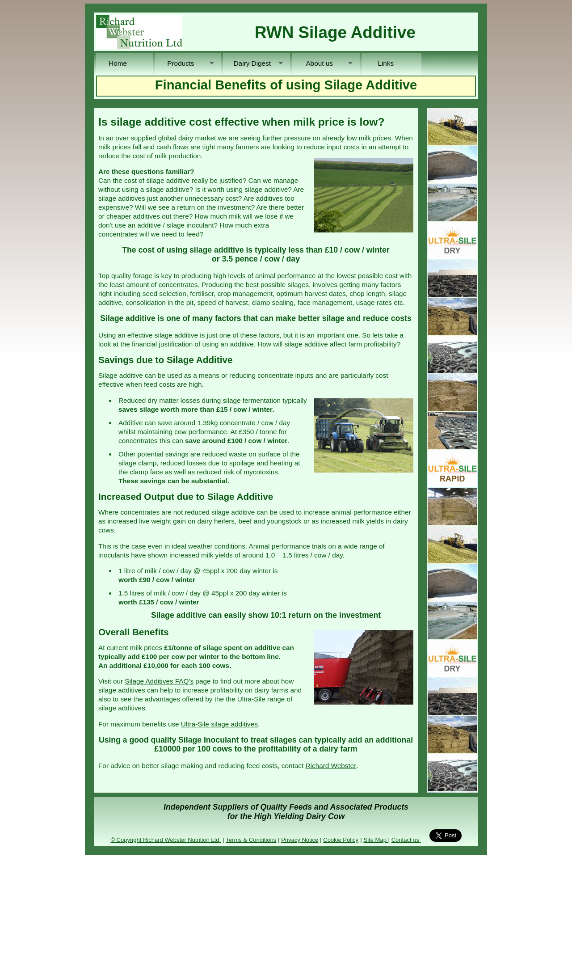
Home (124, 63)
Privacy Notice (299, 839)
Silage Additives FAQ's (159, 681)
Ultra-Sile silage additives (219, 724)
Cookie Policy (340, 839)
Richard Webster (331, 765)
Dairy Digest (251, 63)
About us (320, 63)
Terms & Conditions (251, 839)
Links (391, 63)
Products (183, 63)
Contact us (406, 839)
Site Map (376, 839)
